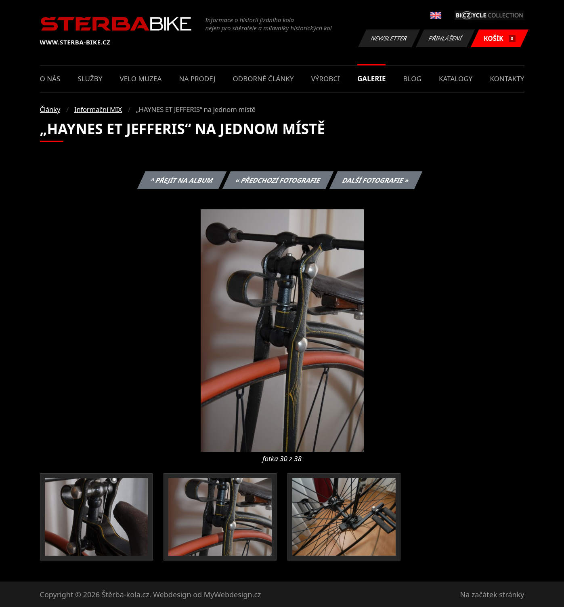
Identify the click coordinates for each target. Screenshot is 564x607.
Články (50, 109)
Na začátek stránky (492, 594)
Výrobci (325, 78)
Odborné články (263, 78)
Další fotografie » (376, 180)
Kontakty (507, 78)
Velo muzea (141, 78)
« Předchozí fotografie (278, 180)
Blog (412, 78)
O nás (50, 78)
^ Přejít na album (182, 180)
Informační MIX (98, 109)
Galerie (371, 78)
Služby (90, 78)
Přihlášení (445, 38)
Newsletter (389, 38)
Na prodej (197, 78)
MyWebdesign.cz (232, 594)
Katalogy (455, 78)
